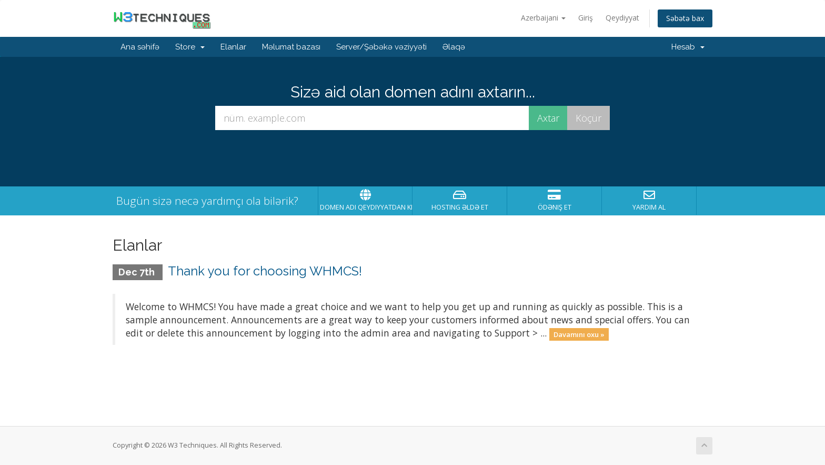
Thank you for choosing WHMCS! (265, 271)
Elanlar (233, 47)
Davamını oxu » (579, 334)
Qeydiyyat (622, 18)
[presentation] (412, 158)
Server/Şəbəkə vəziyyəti (381, 47)
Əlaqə (453, 47)
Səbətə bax (685, 18)
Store (190, 47)
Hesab (688, 47)
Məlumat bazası (291, 47)
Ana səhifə (139, 47)
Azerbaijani (543, 18)
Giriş (585, 18)
